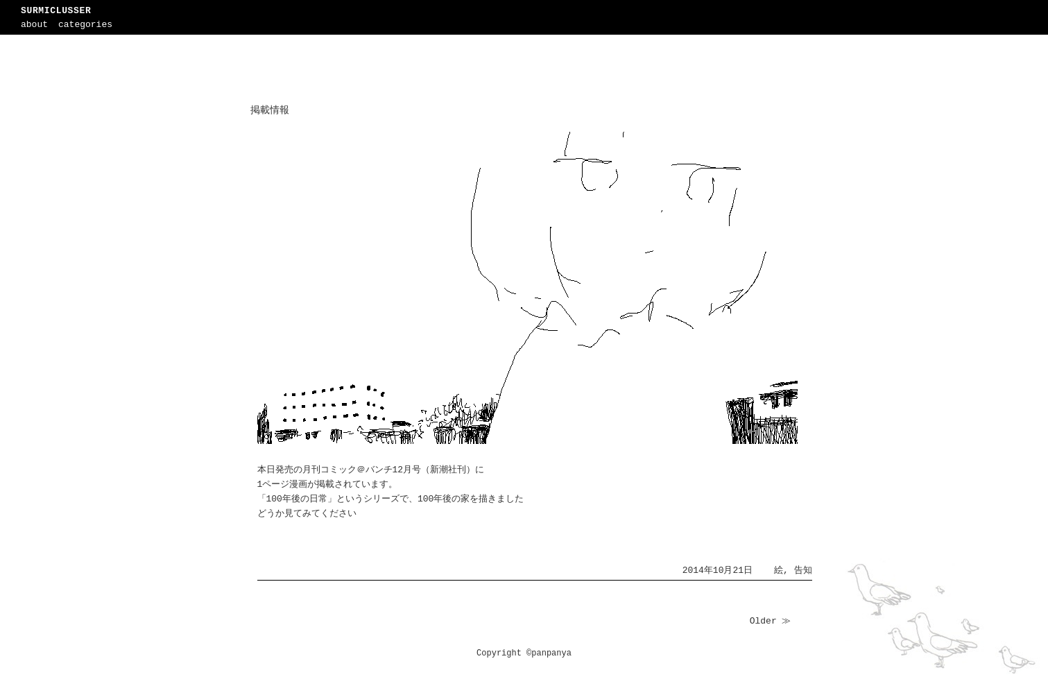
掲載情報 (269, 110)
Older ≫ (770, 621)
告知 (803, 570)
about (34, 24)
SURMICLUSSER (56, 11)
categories (85, 24)
